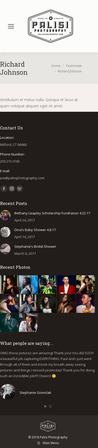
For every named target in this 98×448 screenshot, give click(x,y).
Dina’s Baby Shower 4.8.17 (35, 229)
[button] (45, 406)
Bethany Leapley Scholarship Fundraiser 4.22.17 (52, 213)
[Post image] (5, 215)
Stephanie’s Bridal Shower (35, 246)
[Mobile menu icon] (11, 26)
